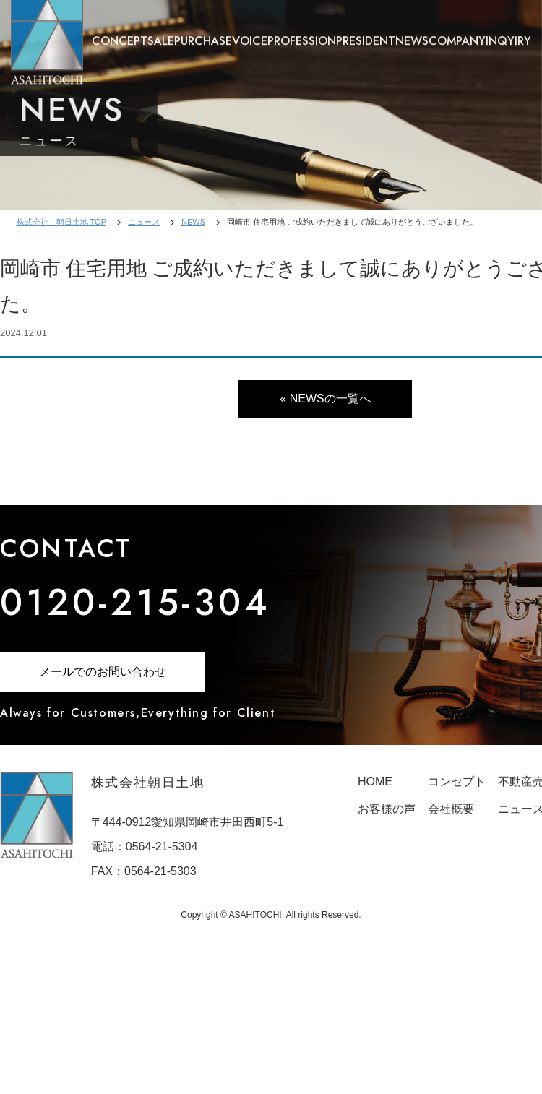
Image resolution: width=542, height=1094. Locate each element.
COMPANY (457, 35)
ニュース (144, 221)
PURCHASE (203, 35)
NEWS (412, 35)
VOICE (249, 35)
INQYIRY (508, 35)
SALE (160, 35)
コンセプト (457, 781)
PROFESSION (301, 35)
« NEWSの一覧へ (325, 398)
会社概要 (451, 809)
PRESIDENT (365, 35)
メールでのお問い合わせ (102, 672)
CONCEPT (119, 35)
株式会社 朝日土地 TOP (61, 221)
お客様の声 (387, 809)
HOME (375, 781)
